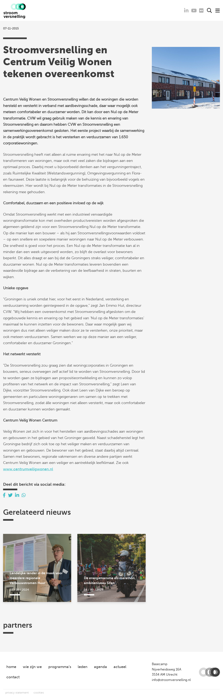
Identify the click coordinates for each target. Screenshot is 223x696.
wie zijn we (32, 667)
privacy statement (17, 692)
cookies (39, 692)
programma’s (59, 667)
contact (13, 677)
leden (82, 667)
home (11, 667)
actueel (120, 667)
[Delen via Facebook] (4, 495)
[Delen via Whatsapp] (24, 495)
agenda (100, 667)
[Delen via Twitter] (10, 495)
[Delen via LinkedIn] (17, 495)
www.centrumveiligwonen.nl (28, 469)
